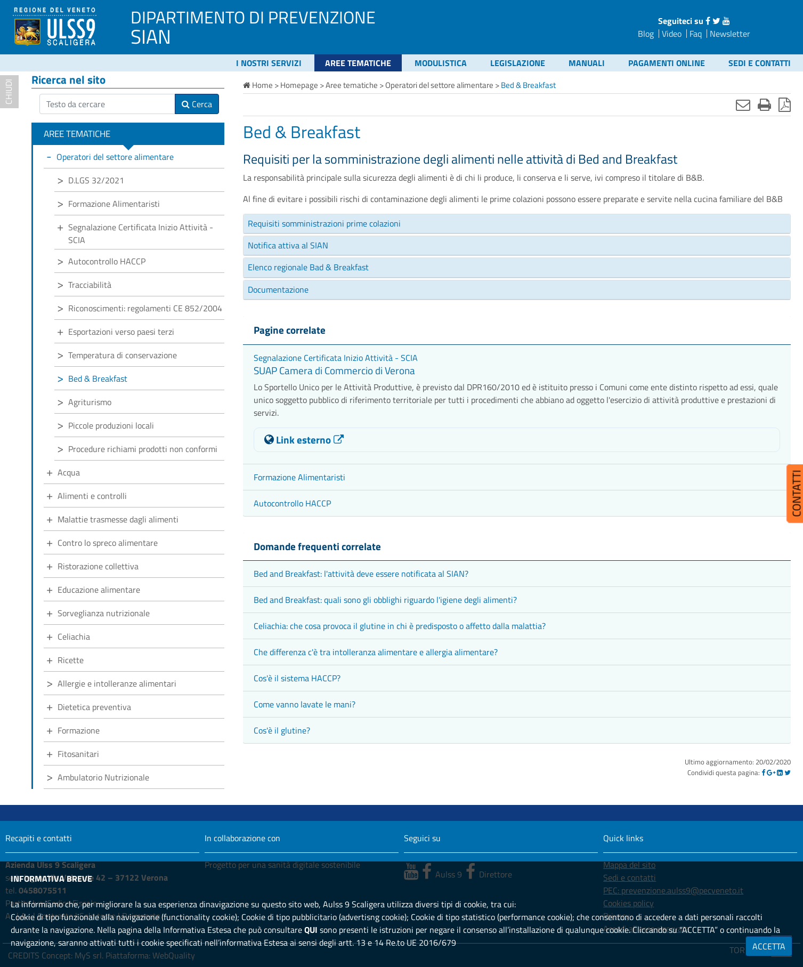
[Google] (771, 772)
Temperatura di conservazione (122, 355)
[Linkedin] (780, 772)
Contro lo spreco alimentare (108, 542)
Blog (646, 33)
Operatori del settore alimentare (115, 156)
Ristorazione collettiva (98, 566)
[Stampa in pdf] (784, 104)
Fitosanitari (78, 753)
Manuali (587, 63)
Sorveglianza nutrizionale (104, 613)
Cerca (197, 104)
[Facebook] (763, 772)
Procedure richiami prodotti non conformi (142, 448)
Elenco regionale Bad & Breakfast (308, 267)
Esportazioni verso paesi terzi (121, 331)
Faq (696, 33)
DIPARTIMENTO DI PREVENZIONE (253, 17)
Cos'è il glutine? (282, 730)
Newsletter (730, 33)
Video (672, 33)
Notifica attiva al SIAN (288, 245)
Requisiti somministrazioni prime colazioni (324, 223)
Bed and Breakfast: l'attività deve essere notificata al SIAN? (361, 573)
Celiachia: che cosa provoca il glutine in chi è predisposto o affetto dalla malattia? (400, 625)
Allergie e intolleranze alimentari (117, 683)
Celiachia (74, 636)
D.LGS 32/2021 (96, 180)
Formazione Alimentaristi (299, 477)
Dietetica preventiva (94, 706)
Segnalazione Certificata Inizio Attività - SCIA (336, 357)
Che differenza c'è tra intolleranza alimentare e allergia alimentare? (376, 652)
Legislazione (517, 63)
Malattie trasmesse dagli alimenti (118, 519)
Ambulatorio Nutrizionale (103, 777)
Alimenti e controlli (92, 495)
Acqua (69, 472)
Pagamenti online (666, 63)
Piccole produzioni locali (111, 425)
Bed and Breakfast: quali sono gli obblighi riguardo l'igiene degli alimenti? (385, 599)
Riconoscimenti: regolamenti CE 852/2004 (145, 308)
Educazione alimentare (99, 589)
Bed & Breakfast (97, 378)
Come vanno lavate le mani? (304, 704)
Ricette (71, 660)
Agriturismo (89, 402)
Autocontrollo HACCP (292, 503)
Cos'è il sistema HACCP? (297, 678)
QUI (311, 929)
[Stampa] (764, 104)
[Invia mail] (743, 104)
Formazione (79, 730)
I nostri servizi (269, 63)
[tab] (517, 223)
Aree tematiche (358, 63)
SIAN (151, 36)
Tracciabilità (89, 284)
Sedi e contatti (759, 63)
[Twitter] (787, 772)
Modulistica (441, 63)
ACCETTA (768, 946)
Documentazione (278, 289)
